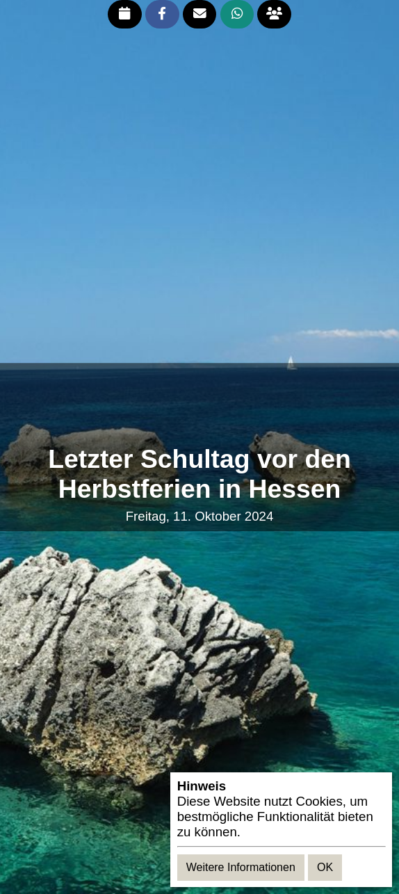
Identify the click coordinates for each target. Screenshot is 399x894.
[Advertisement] (199, 404)
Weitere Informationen (240, 867)
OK (325, 867)
